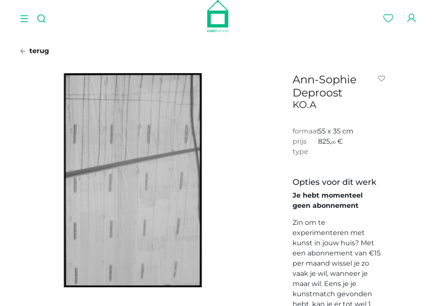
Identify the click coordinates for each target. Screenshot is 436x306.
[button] (383, 78)
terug (34, 51)
